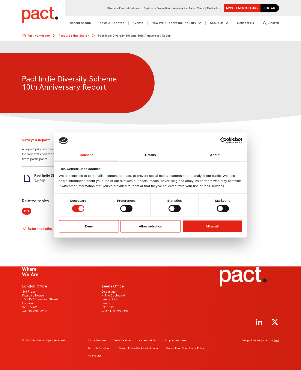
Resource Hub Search (74, 36)
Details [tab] (150, 154)
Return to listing (40, 228)
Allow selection (150, 226)
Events (138, 23)
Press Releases (123, 340)
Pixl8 (276, 340)
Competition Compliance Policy (185, 348)
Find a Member (97, 340)
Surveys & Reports (36, 140)
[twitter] (275, 322)
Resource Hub (80, 23)
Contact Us (245, 23)
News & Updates (111, 23)
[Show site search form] (270, 23)
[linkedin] (259, 322)
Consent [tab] (86, 154)
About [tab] (215, 154)
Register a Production (157, 8)
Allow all (212, 226)
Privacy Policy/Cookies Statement (139, 348)
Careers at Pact (148, 340)
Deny (89, 226)
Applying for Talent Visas (188, 8)
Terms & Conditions (99, 348)
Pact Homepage (38, 36)
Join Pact (270, 8)
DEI (26, 211)
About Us (216, 23)
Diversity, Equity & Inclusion (123, 8)
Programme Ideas (176, 340)
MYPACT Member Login (242, 8)
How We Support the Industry (174, 23)
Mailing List (214, 8)
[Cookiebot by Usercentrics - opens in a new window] (223, 140)
